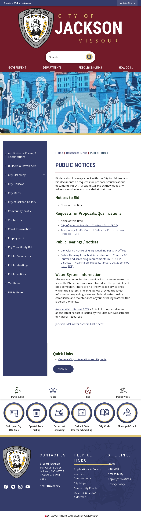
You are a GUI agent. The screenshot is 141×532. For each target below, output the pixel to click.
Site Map (113, 468)
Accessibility (115, 474)
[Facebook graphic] (6, 487)
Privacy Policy (116, 484)
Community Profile (20, 211)
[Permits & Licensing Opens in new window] (59, 416)
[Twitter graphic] (13, 487)
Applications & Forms (87, 469)
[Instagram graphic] (20, 487)
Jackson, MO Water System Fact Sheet (79, 324)
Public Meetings (18, 265)
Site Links (119, 455)
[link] (127, 3)
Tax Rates (14, 283)
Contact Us (15, 220)
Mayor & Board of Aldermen (85, 495)
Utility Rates (15, 292)
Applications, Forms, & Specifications (22, 154)
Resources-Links (76, 152)
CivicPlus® (91, 515)
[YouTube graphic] (28, 487)
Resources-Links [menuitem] (90, 67)
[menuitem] (25, 154)
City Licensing (17, 174)
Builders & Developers (22, 166)
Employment (16, 238)
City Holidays (16, 184)
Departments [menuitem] (52, 67)
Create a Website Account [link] (17, 3)
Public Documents (19, 256)
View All (63, 369)
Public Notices (17, 274)
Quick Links (63, 353)
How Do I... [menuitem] (126, 67)
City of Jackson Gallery (22, 202)
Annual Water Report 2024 (72, 309)
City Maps (14, 193)
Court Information (19, 229)
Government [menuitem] (17, 67)
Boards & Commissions (82, 476)
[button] (90, 56)
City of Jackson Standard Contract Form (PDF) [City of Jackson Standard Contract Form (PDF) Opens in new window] (89, 225)
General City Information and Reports (82, 359)
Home (59, 152)
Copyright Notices (119, 479)
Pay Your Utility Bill (20, 247)
